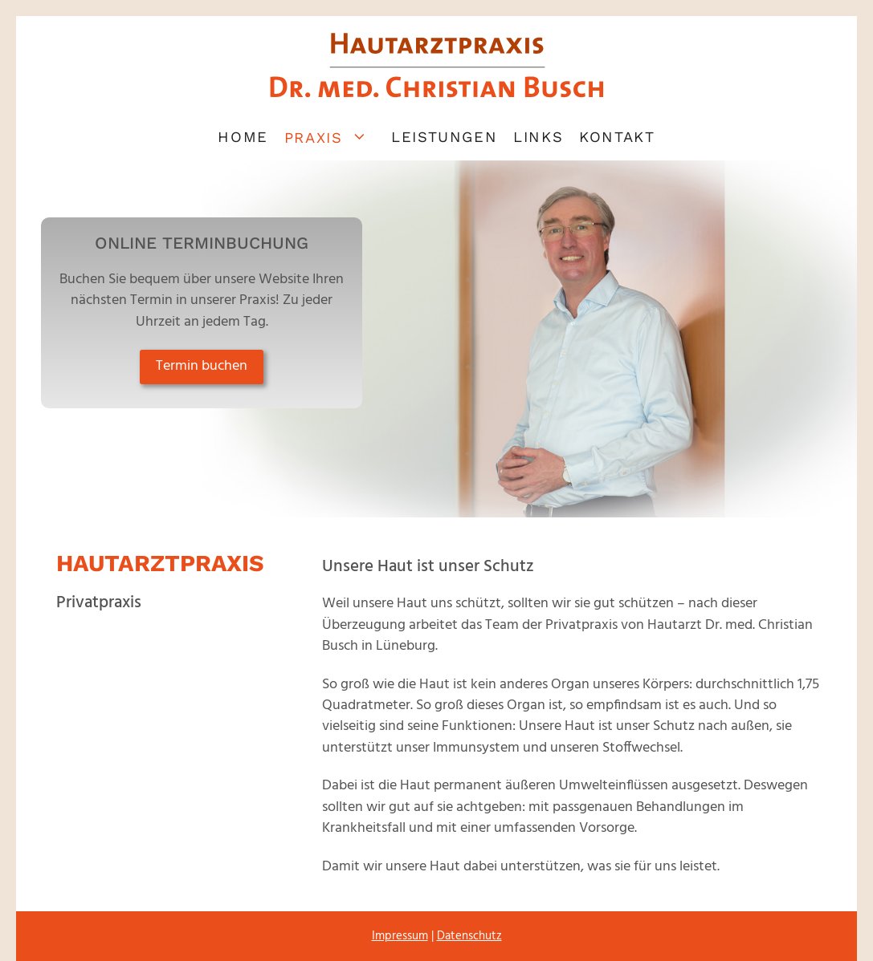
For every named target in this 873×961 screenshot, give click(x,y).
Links (538, 136)
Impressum (400, 936)
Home (242, 136)
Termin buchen (201, 366)
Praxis (333, 137)
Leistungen (444, 136)
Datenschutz (469, 936)
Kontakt (617, 136)
